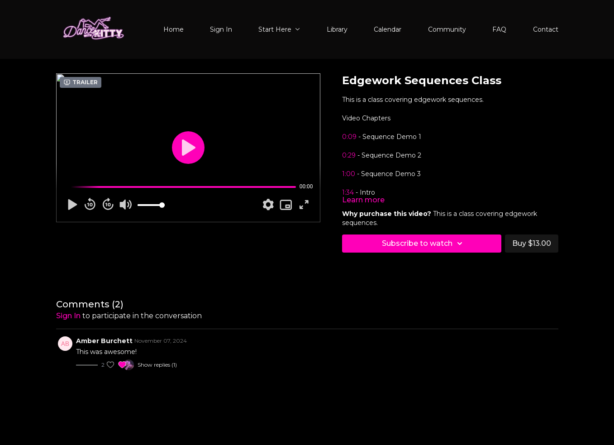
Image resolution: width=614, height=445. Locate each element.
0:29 (349, 155)
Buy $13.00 (531, 243)
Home (173, 29)
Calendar (387, 29)
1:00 (348, 174)
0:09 (349, 137)
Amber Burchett (104, 341)
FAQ (499, 29)
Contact (545, 29)
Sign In (221, 29)
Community (447, 29)
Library (337, 29)
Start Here (279, 29)
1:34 (348, 192)
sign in (68, 315)
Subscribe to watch (423, 243)
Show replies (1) (157, 364)
